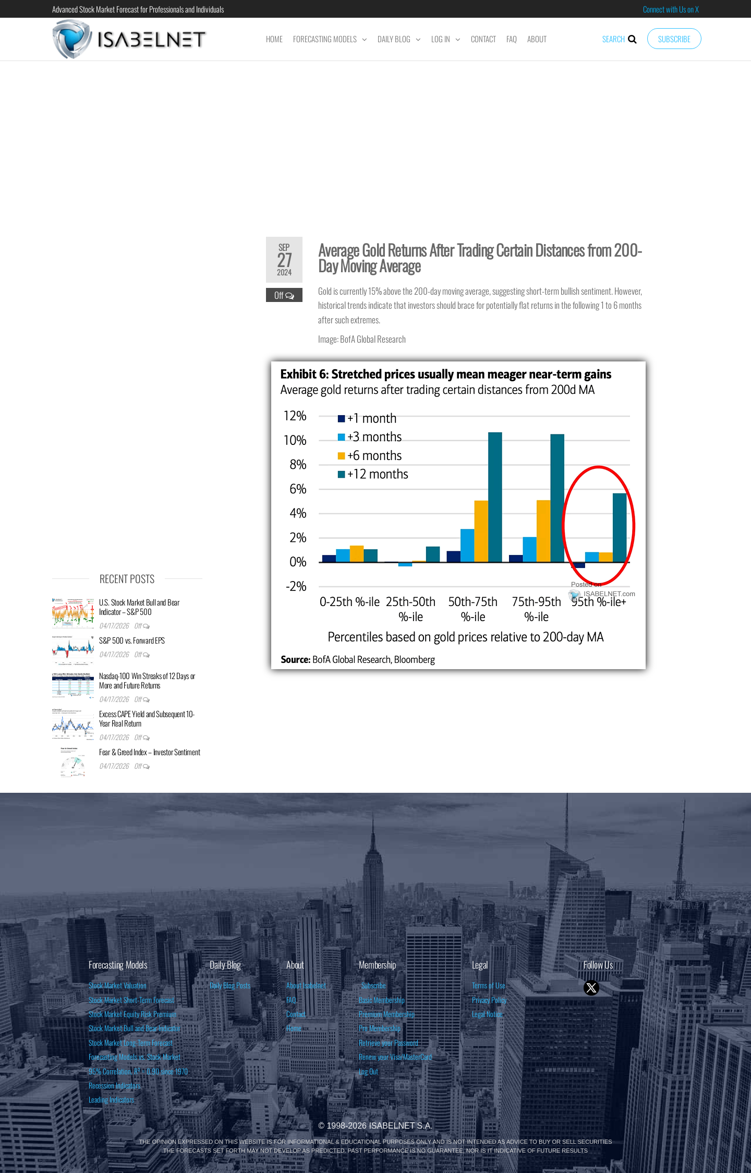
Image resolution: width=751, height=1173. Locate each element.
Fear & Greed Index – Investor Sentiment (149, 751)
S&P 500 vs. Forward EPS (132, 640)
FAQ (511, 38)
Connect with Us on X (671, 9)
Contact (483, 38)
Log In (440, 38)
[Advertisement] (375, 142)
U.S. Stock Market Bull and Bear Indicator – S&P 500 (139, 606)
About (537, 38)
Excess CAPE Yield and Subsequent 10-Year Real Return (147, 718)
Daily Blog (394, 38)
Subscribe (674, 38)
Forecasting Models (325, 38)
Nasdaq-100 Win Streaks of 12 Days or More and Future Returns (147, 680)
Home (274, 38)
